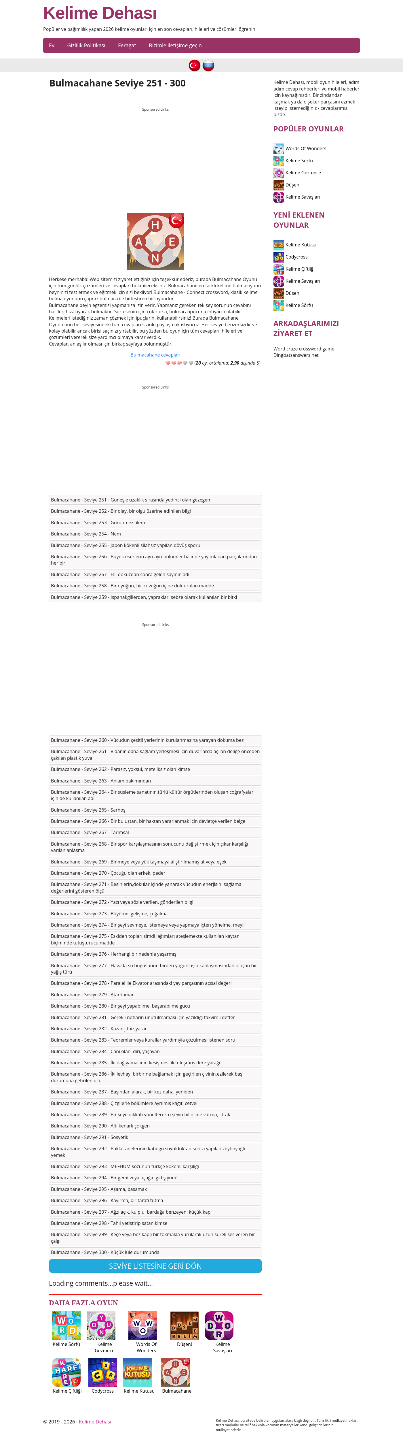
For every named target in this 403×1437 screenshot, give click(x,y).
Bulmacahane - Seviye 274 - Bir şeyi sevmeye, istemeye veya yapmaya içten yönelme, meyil (147, 925)
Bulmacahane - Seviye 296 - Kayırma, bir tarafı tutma (107, 1200)
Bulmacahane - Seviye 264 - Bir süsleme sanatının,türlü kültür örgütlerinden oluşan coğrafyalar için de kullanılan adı (152, 795)
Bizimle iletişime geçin (175, 45)
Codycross (290, 257)
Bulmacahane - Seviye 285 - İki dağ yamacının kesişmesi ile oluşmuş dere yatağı (135, 1062)
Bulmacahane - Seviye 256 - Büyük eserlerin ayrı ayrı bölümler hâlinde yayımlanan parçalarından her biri (154, 559)
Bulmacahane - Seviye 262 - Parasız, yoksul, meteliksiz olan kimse (120, 769)
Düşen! (287, 185)
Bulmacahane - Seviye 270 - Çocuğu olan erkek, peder (108, 873)
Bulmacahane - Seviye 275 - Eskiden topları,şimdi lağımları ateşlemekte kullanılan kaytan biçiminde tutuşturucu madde (145, 939)
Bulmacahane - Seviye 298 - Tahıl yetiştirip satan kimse (109, 1223)
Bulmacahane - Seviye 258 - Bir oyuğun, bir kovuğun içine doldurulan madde (132, 585)
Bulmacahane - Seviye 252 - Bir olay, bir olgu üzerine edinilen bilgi (121, 511)
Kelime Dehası (100, 13)
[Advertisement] (155, 154)
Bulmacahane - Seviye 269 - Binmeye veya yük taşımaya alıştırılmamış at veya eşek (139, 862)
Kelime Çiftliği (294, 269)
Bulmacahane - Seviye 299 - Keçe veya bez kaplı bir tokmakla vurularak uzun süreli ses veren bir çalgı (153, 1237)
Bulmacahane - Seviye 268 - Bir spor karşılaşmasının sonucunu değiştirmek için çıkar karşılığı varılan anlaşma (149, 847)
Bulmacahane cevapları (155, 355)
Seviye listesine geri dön (155, 1266)
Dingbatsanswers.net (296, 355)
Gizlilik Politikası (86, 45)
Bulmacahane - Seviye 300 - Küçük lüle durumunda (105, 1252)
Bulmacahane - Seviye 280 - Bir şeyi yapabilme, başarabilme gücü (120, 1006)
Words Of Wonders (299, 148)
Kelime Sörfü (293, 160)
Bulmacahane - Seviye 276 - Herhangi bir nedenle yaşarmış (113, 954)
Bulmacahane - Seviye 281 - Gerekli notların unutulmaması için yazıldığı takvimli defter (143, 1017)
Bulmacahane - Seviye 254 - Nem (86, 534)
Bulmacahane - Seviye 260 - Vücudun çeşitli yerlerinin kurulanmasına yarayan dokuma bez (147, 740)
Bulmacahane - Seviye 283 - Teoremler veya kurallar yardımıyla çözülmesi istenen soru (143, 1040)
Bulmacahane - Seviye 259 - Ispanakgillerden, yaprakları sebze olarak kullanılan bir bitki (144, 597)
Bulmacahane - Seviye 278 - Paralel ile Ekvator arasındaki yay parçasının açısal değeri (141, 983)
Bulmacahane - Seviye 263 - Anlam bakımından (101, 781)
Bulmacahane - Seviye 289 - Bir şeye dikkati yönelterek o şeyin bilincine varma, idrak (140, 1114)
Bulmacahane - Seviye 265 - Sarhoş (88, 810)
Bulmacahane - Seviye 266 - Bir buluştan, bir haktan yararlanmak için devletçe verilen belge (148, 821)
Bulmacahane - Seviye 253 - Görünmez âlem (98, 522)
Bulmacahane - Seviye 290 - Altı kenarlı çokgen (100, 1126)
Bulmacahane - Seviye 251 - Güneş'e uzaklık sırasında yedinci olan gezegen (130, 500)
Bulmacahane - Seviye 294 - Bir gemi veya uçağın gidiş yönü (114, 1177)
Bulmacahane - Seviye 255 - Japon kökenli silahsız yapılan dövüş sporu (125, 545)
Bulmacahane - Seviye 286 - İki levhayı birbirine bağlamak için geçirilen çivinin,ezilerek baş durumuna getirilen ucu (146, 1077)
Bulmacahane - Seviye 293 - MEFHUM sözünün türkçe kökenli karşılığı (125, 1166)
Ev (51, 45)
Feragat (127, 45)
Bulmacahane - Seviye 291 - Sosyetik (89, 1137)
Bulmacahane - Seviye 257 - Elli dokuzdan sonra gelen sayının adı (120, 574)
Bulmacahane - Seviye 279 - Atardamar (92, 994)
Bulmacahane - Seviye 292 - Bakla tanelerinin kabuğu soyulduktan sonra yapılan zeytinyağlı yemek (148, 1151)
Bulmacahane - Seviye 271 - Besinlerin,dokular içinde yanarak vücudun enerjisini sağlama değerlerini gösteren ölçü (146, 887)
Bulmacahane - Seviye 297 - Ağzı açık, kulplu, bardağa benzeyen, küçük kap (130, 1212)
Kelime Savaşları (296, 197)
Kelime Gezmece (297, 172)
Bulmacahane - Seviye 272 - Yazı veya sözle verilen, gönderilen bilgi (122, 902)
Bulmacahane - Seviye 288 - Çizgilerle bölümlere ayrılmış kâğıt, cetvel (124, 1103)
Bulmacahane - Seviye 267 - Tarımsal (90, 832)
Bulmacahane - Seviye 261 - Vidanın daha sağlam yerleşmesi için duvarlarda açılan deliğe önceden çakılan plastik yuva (155, 754)
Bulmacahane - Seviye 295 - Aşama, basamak (99, 1189)
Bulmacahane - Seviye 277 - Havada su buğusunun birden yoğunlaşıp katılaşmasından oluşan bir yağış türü (154, 968)
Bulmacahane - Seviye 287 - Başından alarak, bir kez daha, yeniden (122, 1092)
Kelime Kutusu (294, 245)
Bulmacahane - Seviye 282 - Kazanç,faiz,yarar (99, 1028)
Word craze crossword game (303, 349)
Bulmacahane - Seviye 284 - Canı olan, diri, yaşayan (105, 1051)
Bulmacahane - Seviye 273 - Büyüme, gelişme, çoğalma (109, 913)
